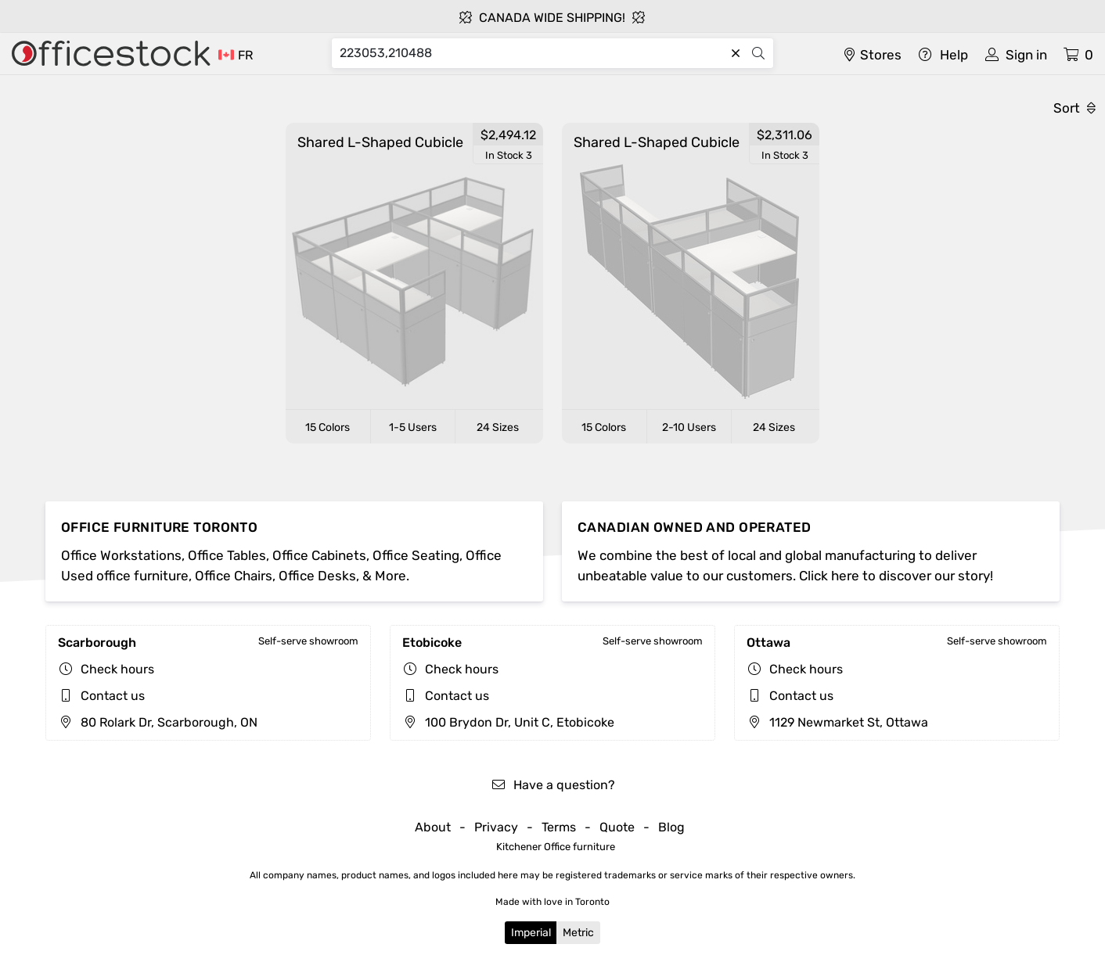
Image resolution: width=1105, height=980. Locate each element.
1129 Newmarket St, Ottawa (837, 722)
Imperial (531, 932)
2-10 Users (689, 427)
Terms (559, 827)
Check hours (117, 669)
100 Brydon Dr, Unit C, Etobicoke (508, 722)
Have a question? (553, 784)
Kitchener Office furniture (555, 847)
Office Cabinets (319, 555)
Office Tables (227, 555)
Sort (1074, 108)
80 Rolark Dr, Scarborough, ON (157, 722)
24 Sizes (498, 427)
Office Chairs (233, 575)
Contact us (113, 695)
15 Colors (327, 427)
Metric (578, 932)
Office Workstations (121, 555)
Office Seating (416, 555)
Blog (671, 827)
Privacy (496, 827)
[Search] (532, 53)
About (433, 827)
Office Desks (317, 575)
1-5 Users (413, 427)
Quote (617, 827)
